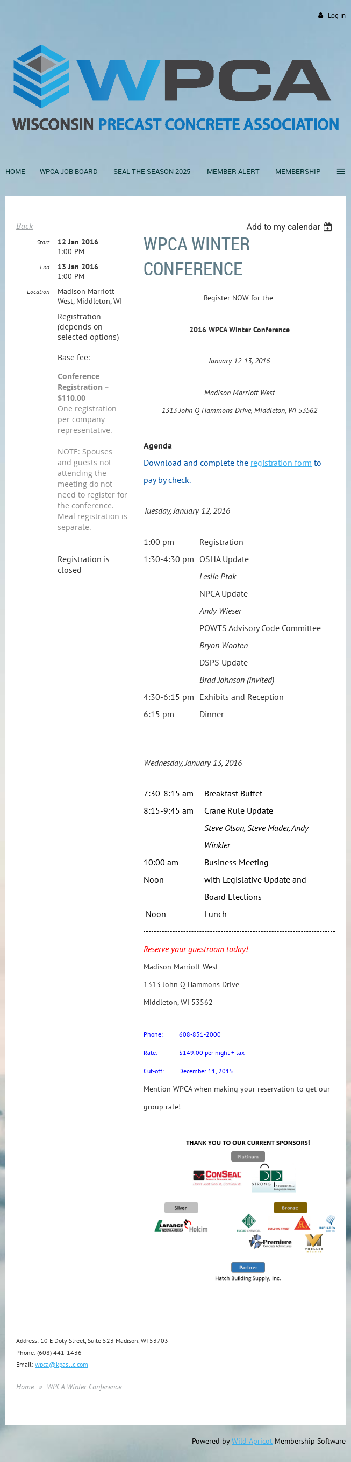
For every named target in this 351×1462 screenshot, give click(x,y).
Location (38, 292)
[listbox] (290, 227)
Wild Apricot (252, 1441)
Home (25, 1386)
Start (43, 242)
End (44, 267)
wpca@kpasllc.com (61, 1364)
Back (24, 225)
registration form (281, 462)
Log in (337, 15)
